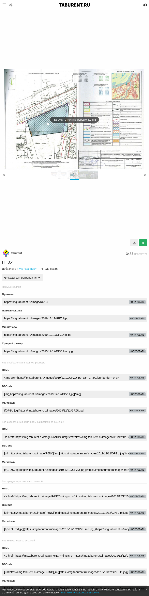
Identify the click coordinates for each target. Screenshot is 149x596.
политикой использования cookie (79, 592)
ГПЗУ (7, 262)
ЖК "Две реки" (28, 268)
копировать (137, 302)
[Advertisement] (74, 39)
